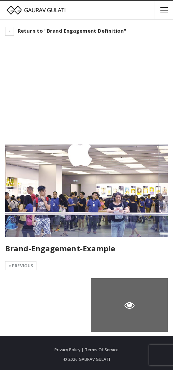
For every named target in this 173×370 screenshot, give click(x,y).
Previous (21, 266)
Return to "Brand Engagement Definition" (65, 30)
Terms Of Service (102, 350)
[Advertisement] (86, 90)
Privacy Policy (67, 350)
